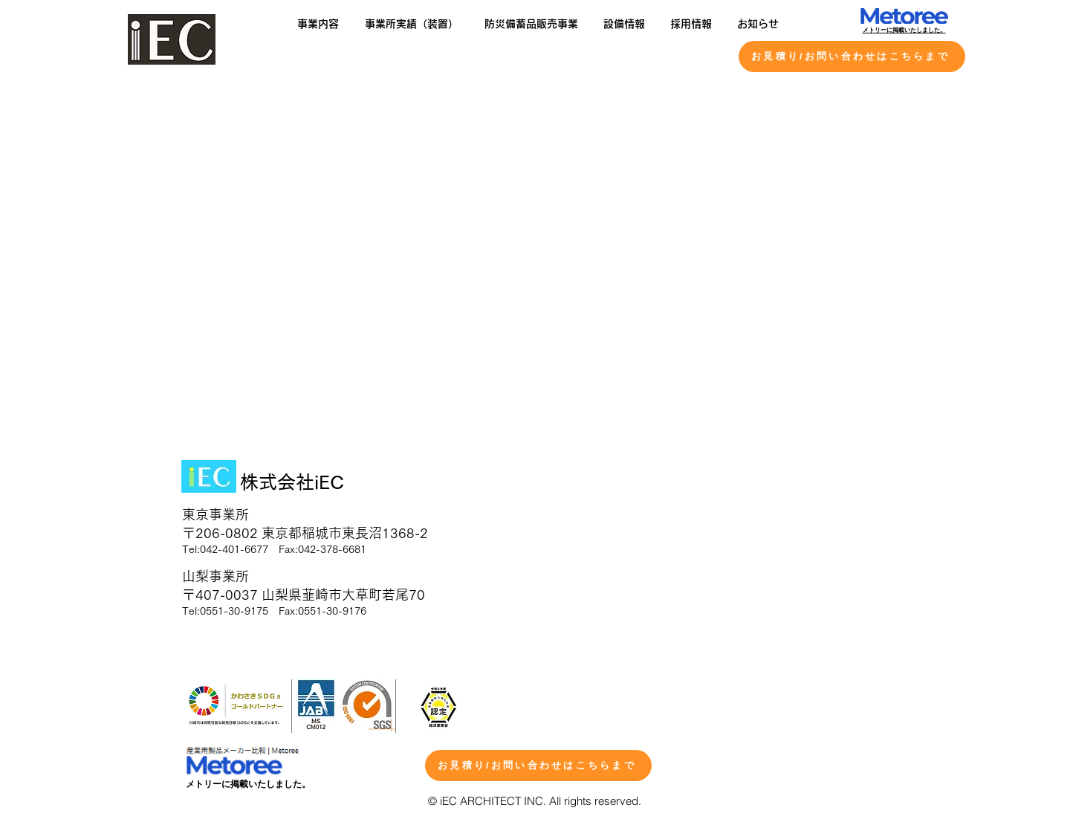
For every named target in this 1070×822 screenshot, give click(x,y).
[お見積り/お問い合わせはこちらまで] (852, 56)
